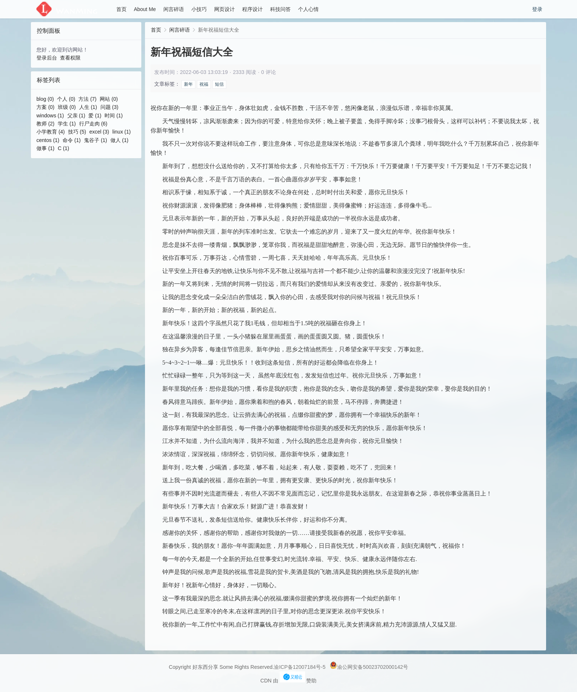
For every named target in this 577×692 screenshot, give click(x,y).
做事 (45, 148)
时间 (114, 115)
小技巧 (199, 9)
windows (50, 115)
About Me (145, 9)
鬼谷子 (95, 140)
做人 (119, 140)
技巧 (77, 132)
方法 (87, 99)
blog (45, 99)
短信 (219, 84)
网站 (109, 99)
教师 (45, 124)
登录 (537, 9)
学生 (67, 124)
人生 (88, 107)
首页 (121, 9)
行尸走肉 (93, 124)
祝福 (203, 84)
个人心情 (308, 9)
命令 (72, 140)
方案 (45, 107)
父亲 (76, 115)
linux (121, 132)
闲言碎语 (173, 9)
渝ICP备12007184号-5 (299, 667)
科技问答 (280, 9)
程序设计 (252, 9)
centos (47, 140)
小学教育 (50, 132)
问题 (109, 107)
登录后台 (46, 58)
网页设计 (224, 9)
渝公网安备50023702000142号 (369, 667)
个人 (66, 99)
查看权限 (70, 58)
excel (99, 132)
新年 (188, 84)
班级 (67, 107)
